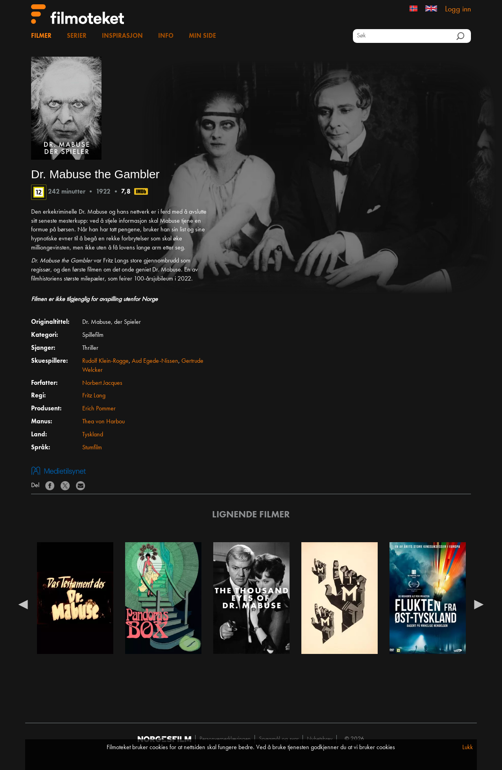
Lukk (467, 747)
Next (479, 604)
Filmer (41, 36)
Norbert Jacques (102, 383)
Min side (202, 36)
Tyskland (92, 435)
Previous (23, 604)
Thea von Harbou (103, 422)
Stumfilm (92, 448)
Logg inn (458, 9)
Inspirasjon (122, 36)
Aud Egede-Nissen (155, 361)
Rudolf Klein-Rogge (105, 361)
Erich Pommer (99, 409)
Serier (77, 36)
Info (165, 36)
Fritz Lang (93, 396)
